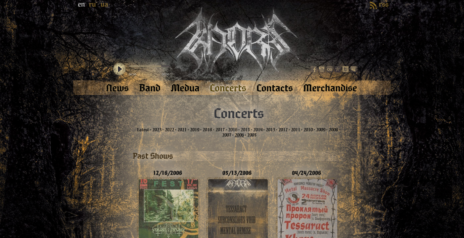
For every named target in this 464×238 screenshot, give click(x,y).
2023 (157, 130)
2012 (283, 130)
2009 (320, 130)
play (119, 69)
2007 (226, 135)
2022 (169, 130)
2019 (194, 130)
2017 (220, 130)
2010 (308, 130)
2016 (232, 130)
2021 (182, 130)
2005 (251, 135)
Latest (143, 130)
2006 (239, 135)
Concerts (239, 114)
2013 (270, 130)
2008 (333, 130)
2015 (245, 130)
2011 (295, 130)
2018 (207, 130)
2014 (257, 130)
